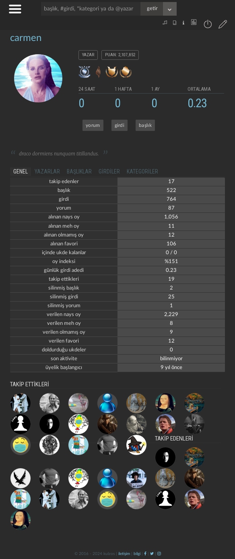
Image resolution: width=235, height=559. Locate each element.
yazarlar (47, 171)
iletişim (124, 554)
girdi (120, 125)
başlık (145, 125)
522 (171, 190)
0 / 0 (171, 252)
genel (20, 171)
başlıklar (79, 171)
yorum (93, 125)
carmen (25, 38)
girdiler (109, 171)
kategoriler (142, 171)
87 (171, 208)
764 (171, 199)
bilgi (137, 554)
